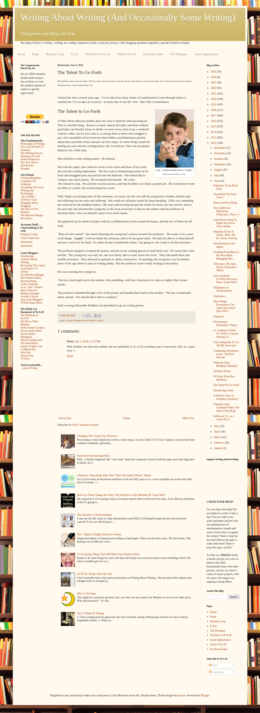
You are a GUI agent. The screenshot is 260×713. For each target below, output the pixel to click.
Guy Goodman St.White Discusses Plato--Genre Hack (225, 279)
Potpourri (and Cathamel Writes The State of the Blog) (226, 407)
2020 (214, 99)
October (219, 158)
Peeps (35, 54)
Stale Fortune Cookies (33, 327)
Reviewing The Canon (33, 265)
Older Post (188, 418)
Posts (213, 665)
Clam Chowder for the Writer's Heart (85, 320)
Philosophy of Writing (33, 143)
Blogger (205, 695)
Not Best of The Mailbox (29, 323)
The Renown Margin (32, 215)
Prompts (25, 168)
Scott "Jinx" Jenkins (32, 287)
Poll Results (27, 165)
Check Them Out (30, 238)
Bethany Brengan (30, 293)
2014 (214, 132)
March (218, 437)
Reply (70, 356)
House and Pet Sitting (225, 202)
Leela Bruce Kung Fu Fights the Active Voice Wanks (225, 223)
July (216, 175)
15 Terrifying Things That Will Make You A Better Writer (108, 554)
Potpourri (218, 316)
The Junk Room (29, 343)
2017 (214, 115)
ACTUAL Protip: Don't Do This (94, 573)
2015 (214, 126)
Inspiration (26, 241)
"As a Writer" (28, 196)
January (218, 448)
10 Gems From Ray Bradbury (224, 378)
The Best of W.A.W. (98, 54)
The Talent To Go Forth (226, 385)
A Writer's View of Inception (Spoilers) (225, 397)
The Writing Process (32, 153)
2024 (214, 77)
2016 (214, 121)
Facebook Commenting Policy (93, 455)
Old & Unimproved (31, 340)
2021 (214, 93)
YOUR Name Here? (32, 302)
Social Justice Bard (31, 330)
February (219, 442)
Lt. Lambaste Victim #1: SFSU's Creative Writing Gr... (225, 333)
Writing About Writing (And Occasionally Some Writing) (128, 17)
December (220, 147)
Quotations (26, 245)
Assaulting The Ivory (32, 187)
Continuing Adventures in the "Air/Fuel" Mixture (226, 354)
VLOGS (25, 358)
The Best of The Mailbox (29, 211)
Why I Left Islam (86, 593)
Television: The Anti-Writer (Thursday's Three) (225, 267)
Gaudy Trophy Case (31, 346)
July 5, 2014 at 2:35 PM (87, 341)
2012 (214, 143)
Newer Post (65, 418)
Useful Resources (30, 159)
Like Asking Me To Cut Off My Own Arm (226, 344)
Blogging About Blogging (29, 204)
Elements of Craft (30, 156)
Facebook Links (153, 54)
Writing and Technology (27, 192)
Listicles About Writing (29, 261)
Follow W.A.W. (127, 54)
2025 (214, 71)
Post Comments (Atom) (85, 424)
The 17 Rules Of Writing (90, 613)
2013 (214, 137)
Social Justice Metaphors (28, 335)
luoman (181, 695)
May (217, 426)
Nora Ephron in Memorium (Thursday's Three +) (226, 211)
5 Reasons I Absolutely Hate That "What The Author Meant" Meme (114, 475)
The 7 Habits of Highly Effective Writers (99, 534)
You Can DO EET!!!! (32, 146)
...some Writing (29, 368)
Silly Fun (26, 352)
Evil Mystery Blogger (32, 274)
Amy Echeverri (29, 290)
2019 (214, 104)
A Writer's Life (29, 199)
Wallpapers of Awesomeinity (222, 289)
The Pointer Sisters (31, 277)
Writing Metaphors (31, 178)
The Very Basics (30, 162)
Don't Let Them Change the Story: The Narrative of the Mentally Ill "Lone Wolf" (121, 495)
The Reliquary (179, 54)
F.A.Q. (74, 54)
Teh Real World (221, 371)
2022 (214, 88)
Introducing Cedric (223, 390)
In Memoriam (28, 349)
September (220, 164)
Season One (27, 355)
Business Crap (55, 54)
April (217, 431)
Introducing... (28, 256)
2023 (214, 82)
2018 (214, 110)
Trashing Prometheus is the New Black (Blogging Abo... (226, 255)
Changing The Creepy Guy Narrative (97, 435)
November (220, 153)
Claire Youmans (29, 284)
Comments (216, 672)
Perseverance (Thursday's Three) (225, 323)
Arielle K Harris (29, 296)
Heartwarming (28, 281)
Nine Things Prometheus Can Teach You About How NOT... (224, 306)
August (218, 169)
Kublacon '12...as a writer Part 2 (223, 418)
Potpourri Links (29, 234)
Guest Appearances (206, 54)
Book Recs (26, 218)
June (217, 180)
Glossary (25, 150)
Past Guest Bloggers (32, 299)
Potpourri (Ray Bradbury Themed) (225, 364)
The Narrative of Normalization (94, 514)
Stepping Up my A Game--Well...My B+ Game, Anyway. (225, 235)
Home (21, 54)
